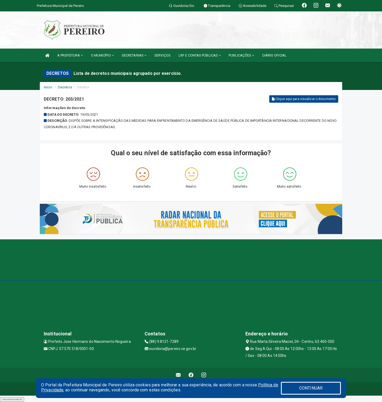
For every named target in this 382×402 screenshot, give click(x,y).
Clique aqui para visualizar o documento (304, 99)
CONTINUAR (311, 388)
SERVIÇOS (162, 55)
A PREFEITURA (70, 55)
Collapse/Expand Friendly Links (12, 399)
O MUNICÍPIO (102, 55)
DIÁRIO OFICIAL (274, 55)
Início (48, 87)
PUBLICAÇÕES (241, 55)
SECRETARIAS (134, 55)
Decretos (65, 87)
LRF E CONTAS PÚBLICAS (200, 55)
